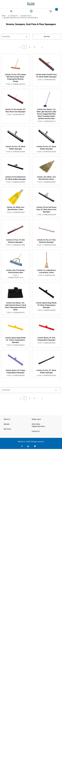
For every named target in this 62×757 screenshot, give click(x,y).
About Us (7, 419)
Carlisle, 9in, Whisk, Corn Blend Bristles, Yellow (15, 210)
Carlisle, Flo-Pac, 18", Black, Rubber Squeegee (15, 149)
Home (3, 16)
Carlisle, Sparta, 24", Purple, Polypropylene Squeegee (15, 373)
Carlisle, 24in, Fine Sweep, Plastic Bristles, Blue (15, 274)
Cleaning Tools (25, 16)
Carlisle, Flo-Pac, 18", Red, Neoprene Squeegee (15, 242)
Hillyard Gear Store (38, 426)
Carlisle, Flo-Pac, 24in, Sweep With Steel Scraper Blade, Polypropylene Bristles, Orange (15, 79)
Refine (47, 37)
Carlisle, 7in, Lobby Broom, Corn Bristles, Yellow (46, 273)
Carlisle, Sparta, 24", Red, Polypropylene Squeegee (46, 340)
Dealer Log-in (36, 419)
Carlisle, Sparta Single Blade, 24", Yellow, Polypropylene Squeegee (15, 341)
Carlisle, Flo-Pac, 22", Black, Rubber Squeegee (46, 149)
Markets (6, 424)
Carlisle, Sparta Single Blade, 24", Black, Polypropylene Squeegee (46, 306)
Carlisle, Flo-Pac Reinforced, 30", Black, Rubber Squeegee (15, 179)
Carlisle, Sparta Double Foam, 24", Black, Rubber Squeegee (46, 77)
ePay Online (36, 424)
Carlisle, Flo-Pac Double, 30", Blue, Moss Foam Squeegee (15, 112)
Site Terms (7, 429)
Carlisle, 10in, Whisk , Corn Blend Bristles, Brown (46, 179)
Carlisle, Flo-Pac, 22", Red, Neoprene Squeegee (46, 242)
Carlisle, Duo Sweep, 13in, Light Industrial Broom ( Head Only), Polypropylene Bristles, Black (15, 308)
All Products (13, 16)
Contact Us (36, 431)
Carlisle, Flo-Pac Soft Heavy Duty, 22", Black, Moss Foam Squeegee (46, 211)
